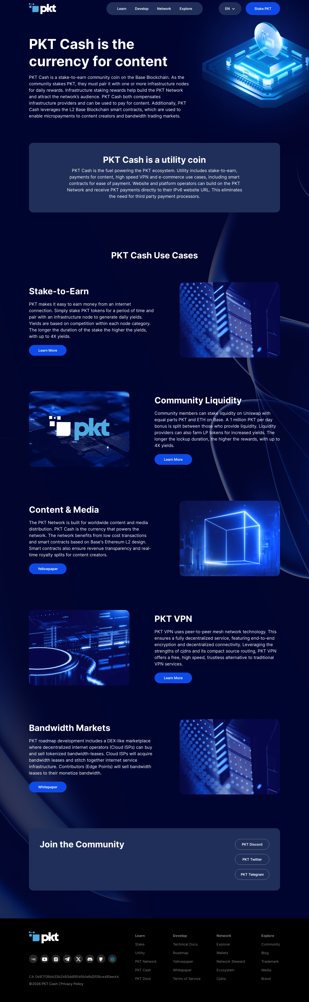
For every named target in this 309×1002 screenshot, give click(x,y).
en (230, 8)
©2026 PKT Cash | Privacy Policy (56, 984)
